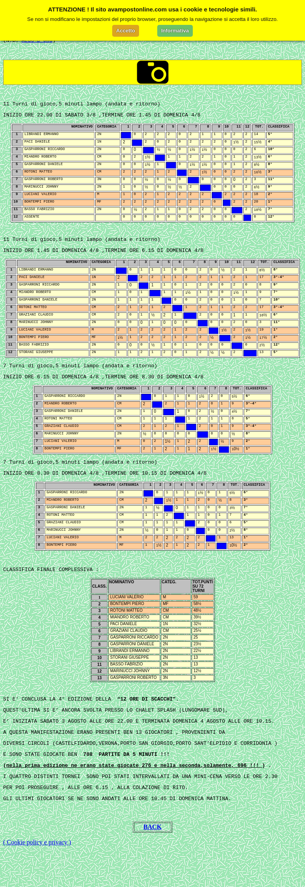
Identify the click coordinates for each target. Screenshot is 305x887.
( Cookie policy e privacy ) (37, 877)
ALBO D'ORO (37, 45)
